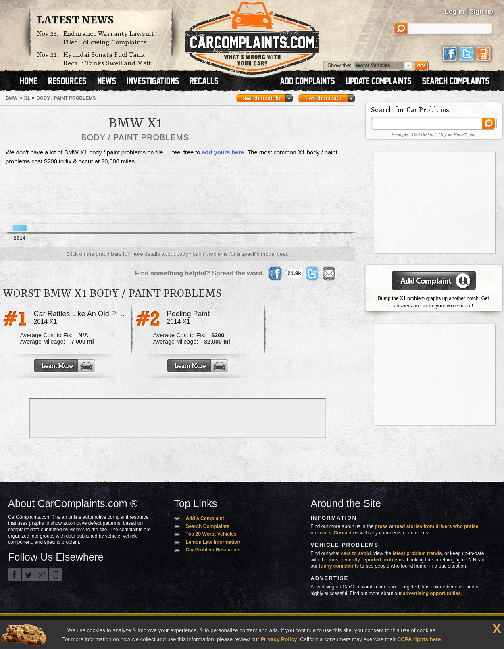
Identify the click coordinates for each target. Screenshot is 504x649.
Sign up (481, 11)
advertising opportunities (432, 593)
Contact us (346, 533)
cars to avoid (356, 553)
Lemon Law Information (212, 542)
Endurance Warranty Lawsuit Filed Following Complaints (108, 38)
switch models (261, 98)
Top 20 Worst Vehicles (210, 534)
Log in (454, 11)
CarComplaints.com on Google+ (41, 574)
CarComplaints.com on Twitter (28, 574)
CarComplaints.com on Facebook (14, 574)
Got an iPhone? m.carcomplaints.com (55, 574)
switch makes (324, 98)
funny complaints (339, 566)
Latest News (75, 20)
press (381, 526)
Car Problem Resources (212, 550)
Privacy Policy (278, 639)
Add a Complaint (204, 518)
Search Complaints (207, 526)
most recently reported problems (366, 560)
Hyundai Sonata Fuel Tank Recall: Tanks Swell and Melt (107, 59)
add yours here (223, 152)
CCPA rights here (419, 639)
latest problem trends (417, 553)
